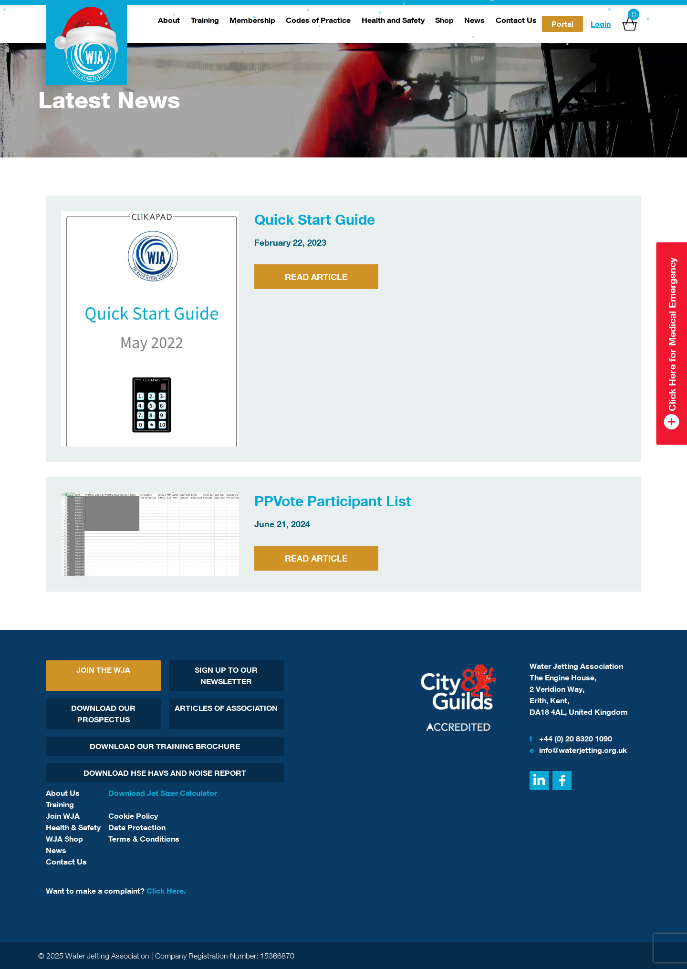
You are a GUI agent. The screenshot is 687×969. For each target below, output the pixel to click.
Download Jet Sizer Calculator (162, 793)
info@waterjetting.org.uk (578, 750)
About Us (63, 793)
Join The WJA (103, 670)
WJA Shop (64, 839)
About (169, 20)
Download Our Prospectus (103, 713)
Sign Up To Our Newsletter (226, 675)
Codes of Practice (318, 20)
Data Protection (137, 827)
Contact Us (516, 20)
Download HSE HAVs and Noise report (164, 773)
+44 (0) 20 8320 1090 (571, 738)
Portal (562, 24)
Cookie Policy (133, 816)
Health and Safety (393, 20)
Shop (444, 20)
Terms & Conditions (143, 839)
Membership (252, 20)
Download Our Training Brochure (165, 746)
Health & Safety (73, 827)
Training (205, 20)
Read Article (316, 276)
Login (601, 24)
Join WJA (63, 816)
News (474, 20)
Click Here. (166, 891)
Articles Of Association (226, 708)
